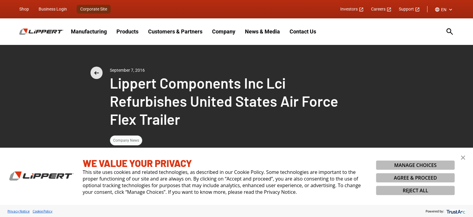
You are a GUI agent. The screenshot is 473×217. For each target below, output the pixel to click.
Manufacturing (89, 31)
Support (409, 9)
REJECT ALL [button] (415, 190)
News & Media (262, 31)
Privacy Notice (19, 211)
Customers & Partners (175, 31)
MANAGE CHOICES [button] (415, 165)
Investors (352, 9)
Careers (381, 9)
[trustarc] (455, 211)
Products (127, 31)
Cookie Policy (42, 211)
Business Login (53, 9)
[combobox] (444, 9)
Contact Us (303, 31)
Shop (24, 9)
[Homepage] (41, 31)
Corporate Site (93, 9)
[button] (463, 158)
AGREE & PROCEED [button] (415, 178)
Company (223, 31)
